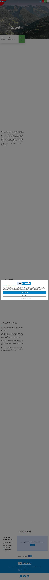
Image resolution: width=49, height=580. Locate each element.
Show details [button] (24, 295)
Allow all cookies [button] (24, 292)
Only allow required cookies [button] (24, 298)
